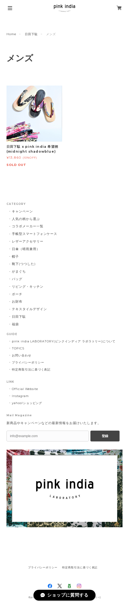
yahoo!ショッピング (27, 403)
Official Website (25, 389)
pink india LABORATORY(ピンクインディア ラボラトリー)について (64, 341)
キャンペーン (22, 211)
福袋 (15, 324)
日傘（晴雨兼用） (26, 249)
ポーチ (17, 294)
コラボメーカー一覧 (27, 226)
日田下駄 (31, 34)
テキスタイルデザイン (29, 309)
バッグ (17, 279)
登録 (105, 436)
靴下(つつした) (24, 264)
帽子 (15, 256)
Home (11, 34)
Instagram (20, 396)
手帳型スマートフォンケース (34, 234)
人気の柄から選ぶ (26, 219)
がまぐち (19, 271)
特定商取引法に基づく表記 (31, 369)
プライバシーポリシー (28, 362)
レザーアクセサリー (27, 241)
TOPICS (18, 348)
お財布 (17, 301)
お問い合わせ (21, 355)
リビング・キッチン (27, 286)
